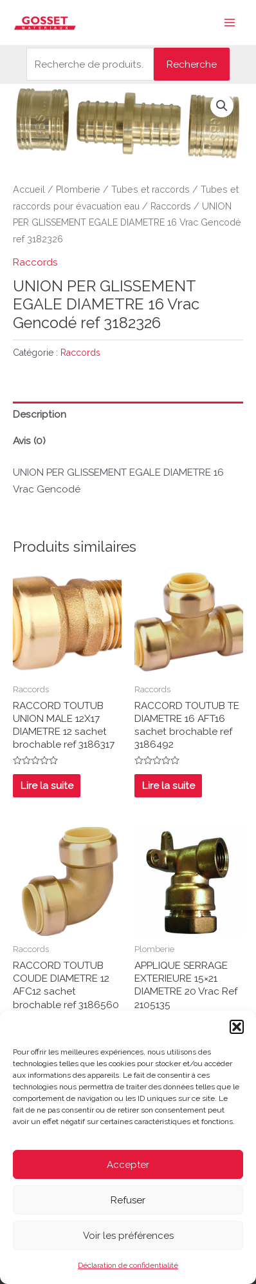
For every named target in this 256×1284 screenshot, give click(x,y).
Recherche (192, 64)
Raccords (171, 206)
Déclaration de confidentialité (128, 1265)
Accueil (29, 189)
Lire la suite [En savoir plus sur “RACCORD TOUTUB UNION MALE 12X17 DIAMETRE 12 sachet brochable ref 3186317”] (47, 785)
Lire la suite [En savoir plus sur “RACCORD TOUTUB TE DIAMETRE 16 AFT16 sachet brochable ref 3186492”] (168, 785)
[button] (236, 1026)
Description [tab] (39, 414)
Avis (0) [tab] (29, 440)
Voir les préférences (128, 1235)
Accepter (128, 1165)
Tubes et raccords (150, 189)
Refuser (128, 1200)
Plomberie (78, 189)
